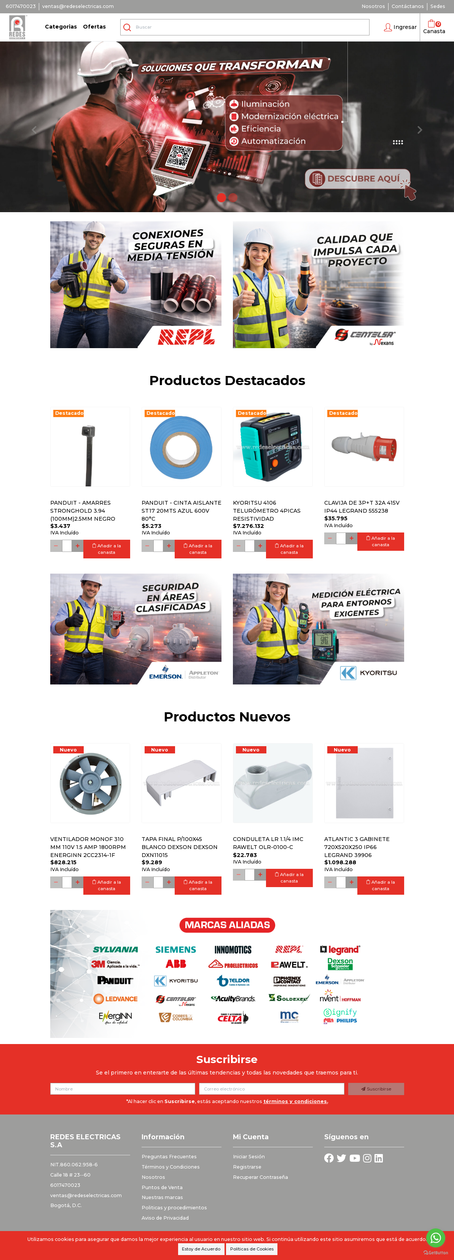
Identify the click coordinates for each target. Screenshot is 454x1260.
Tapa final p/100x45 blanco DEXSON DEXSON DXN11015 (180, 847)
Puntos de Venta (162, 1187)
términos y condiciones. (295, 1101)
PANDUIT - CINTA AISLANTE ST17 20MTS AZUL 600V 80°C (181, 510)
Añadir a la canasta (106, 549)
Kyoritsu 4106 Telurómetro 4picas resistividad (267, 510)
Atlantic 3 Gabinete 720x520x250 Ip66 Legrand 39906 (357, 847)
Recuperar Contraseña (260, 1177)
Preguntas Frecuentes (169, 1156)
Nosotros (373, 6)
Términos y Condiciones (171, 1167)
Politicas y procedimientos (174, 1207)
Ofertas (94, 26)
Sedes (437, 6)
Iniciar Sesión (249, 1156)
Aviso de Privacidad (165, 1218)
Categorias (61, 26)
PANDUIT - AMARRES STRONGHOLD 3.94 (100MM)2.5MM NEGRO (82, 510)
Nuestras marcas (162, 1197)
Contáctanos (408, 6)
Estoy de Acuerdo (201, 1249)
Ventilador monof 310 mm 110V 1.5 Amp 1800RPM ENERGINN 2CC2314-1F (88, 847)
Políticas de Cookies (252, 1249)
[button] (400, 27)
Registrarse (247, 1167)
